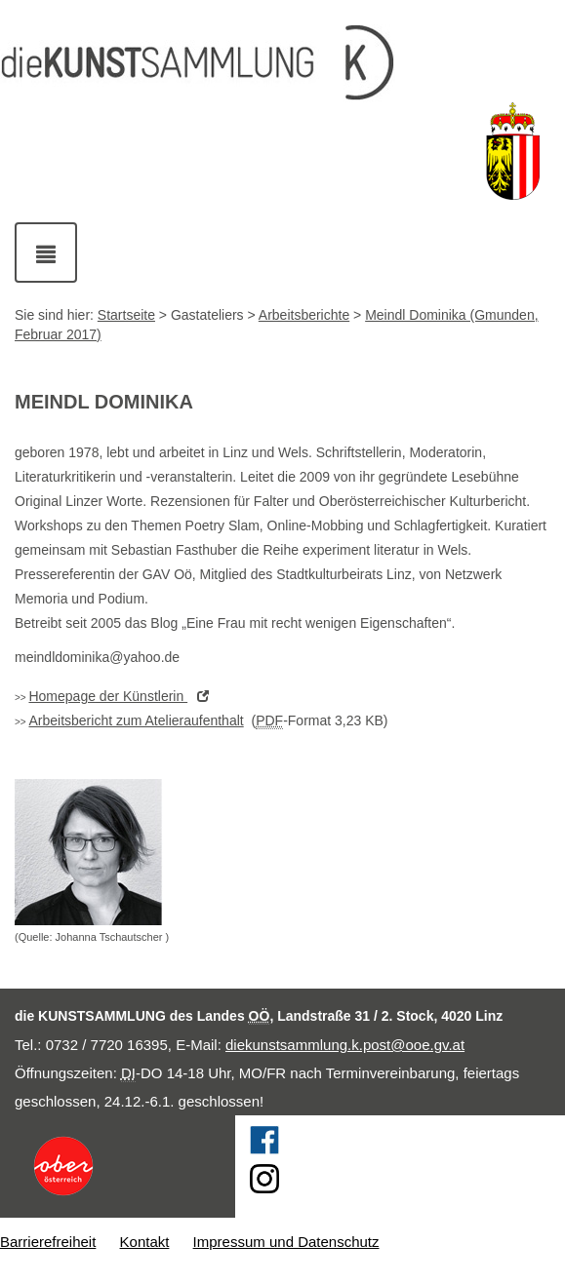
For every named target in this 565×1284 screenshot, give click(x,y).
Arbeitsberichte (304, 315)
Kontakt (145, 1241)
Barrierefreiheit (48, 1241)
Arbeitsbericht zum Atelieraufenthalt (135, 720)
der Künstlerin (123, 696)
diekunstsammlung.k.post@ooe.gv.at (344, 1044)
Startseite (126, 315)
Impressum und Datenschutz (286, 1241)
